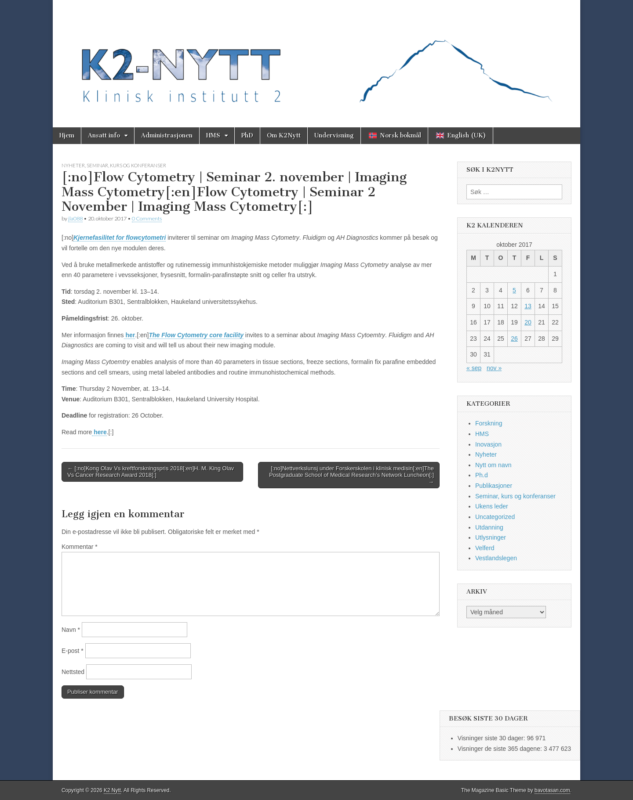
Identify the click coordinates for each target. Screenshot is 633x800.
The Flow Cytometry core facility (196, 335)
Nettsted (73, 671)
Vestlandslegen (496, 558)
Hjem (66, 135)
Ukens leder (491, 506)
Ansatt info (104, 135)
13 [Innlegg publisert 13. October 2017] (527, 306)
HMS (213, 135)
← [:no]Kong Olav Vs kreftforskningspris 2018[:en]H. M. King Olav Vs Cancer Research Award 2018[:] (150, 472)
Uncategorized (495, 516)
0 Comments (147, 218)
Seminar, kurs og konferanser (126, 165)
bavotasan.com (552, 790)
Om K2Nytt (284, 135)
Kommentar (80, 546)
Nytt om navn (493, 464)
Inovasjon (488, 444)
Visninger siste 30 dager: (492, 738)
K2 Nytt (112, 790)
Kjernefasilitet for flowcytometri (119, 237)
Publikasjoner (493, 485)
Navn (71, 629)
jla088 (75, 218)
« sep (473, 367)
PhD (247, 135)
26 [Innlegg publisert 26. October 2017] (514, 338)
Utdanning (489, 527)
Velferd (485, 547)
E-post (73, 650)
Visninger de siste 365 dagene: (501, 748)
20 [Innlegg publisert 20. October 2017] (527, 322)
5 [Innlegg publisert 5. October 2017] (514, 290)
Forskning (488, 423)
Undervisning (334, 135)
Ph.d (481, 475)
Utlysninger (490, 537)
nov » (494, 367)
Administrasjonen (167, 135)
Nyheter (73, 165)
